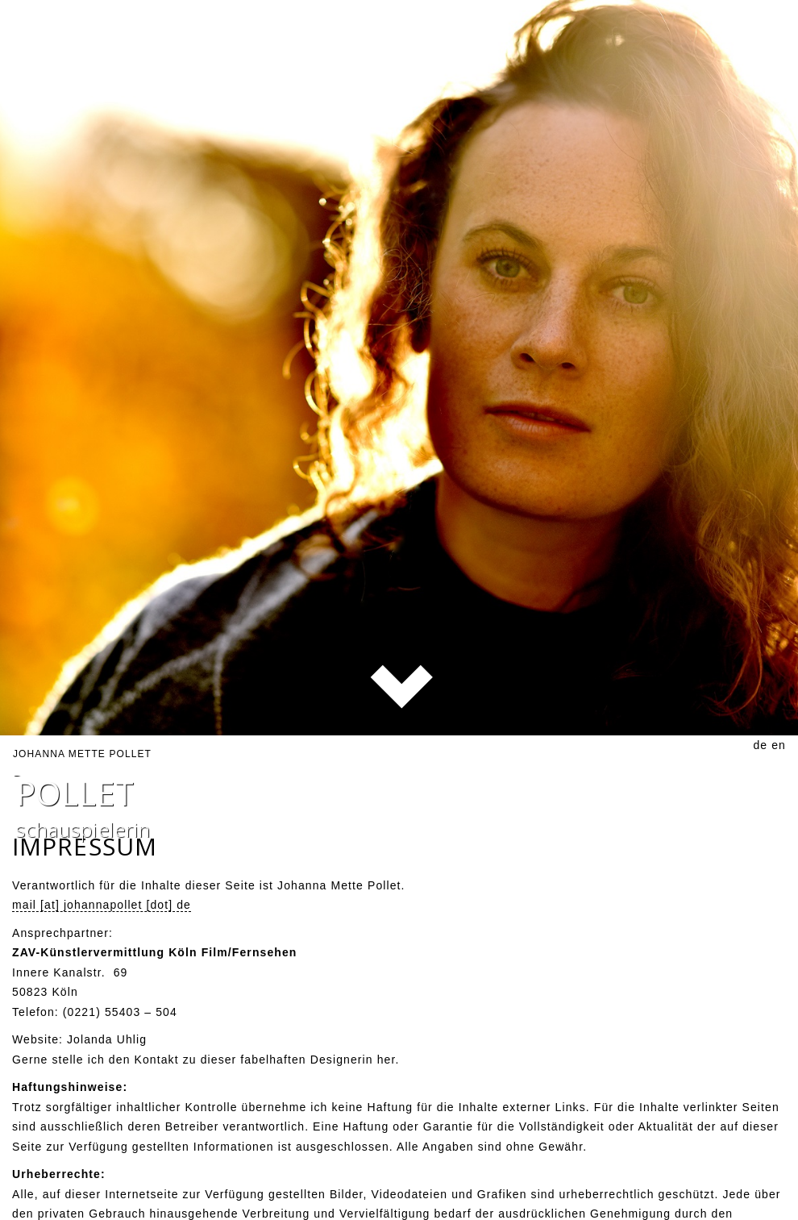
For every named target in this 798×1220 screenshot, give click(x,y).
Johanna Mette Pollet (82, 740)
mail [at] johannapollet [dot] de (101, 891)
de (760, 731)
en (778, 731)
